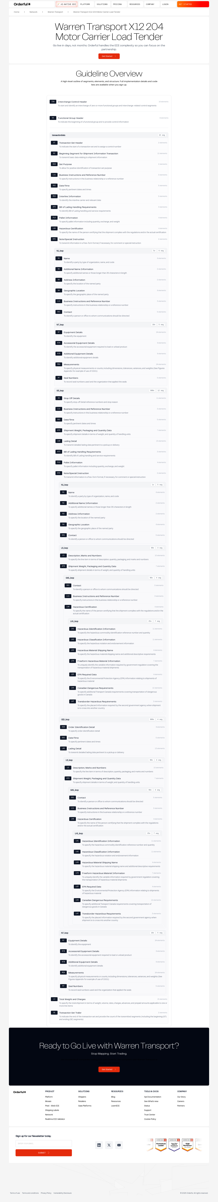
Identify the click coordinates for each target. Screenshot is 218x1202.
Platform (49, 1097)
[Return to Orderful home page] (19, 1091)
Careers (180, 1101)
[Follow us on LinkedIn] (99, 1145)
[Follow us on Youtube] (119, 1145)
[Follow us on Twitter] (109, 1145)
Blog (113, 1097)
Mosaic (48, 1101)
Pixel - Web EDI (52, 1105)
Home (16, 12)
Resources (116, 1101)
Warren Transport (55, 12)
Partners (181, 1105)
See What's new (151, 1101)
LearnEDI (115, 1105)
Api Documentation (152, 1097)
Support (147, 1110)
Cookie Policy (150, 1119)
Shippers (82, 1097)
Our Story (181, 1097)
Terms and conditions (30, 1193)
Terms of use (15, 1193)
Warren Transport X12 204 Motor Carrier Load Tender (96, 12)
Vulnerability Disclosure (63, 1193)
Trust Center (149, 1114)
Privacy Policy (46, 1193)
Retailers (82, 1101)
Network (33, 12)
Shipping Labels (52, 1110)
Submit (43, 1152)
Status (147, 1105)
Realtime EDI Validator (55, 1119)
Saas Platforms (84, 1105)
